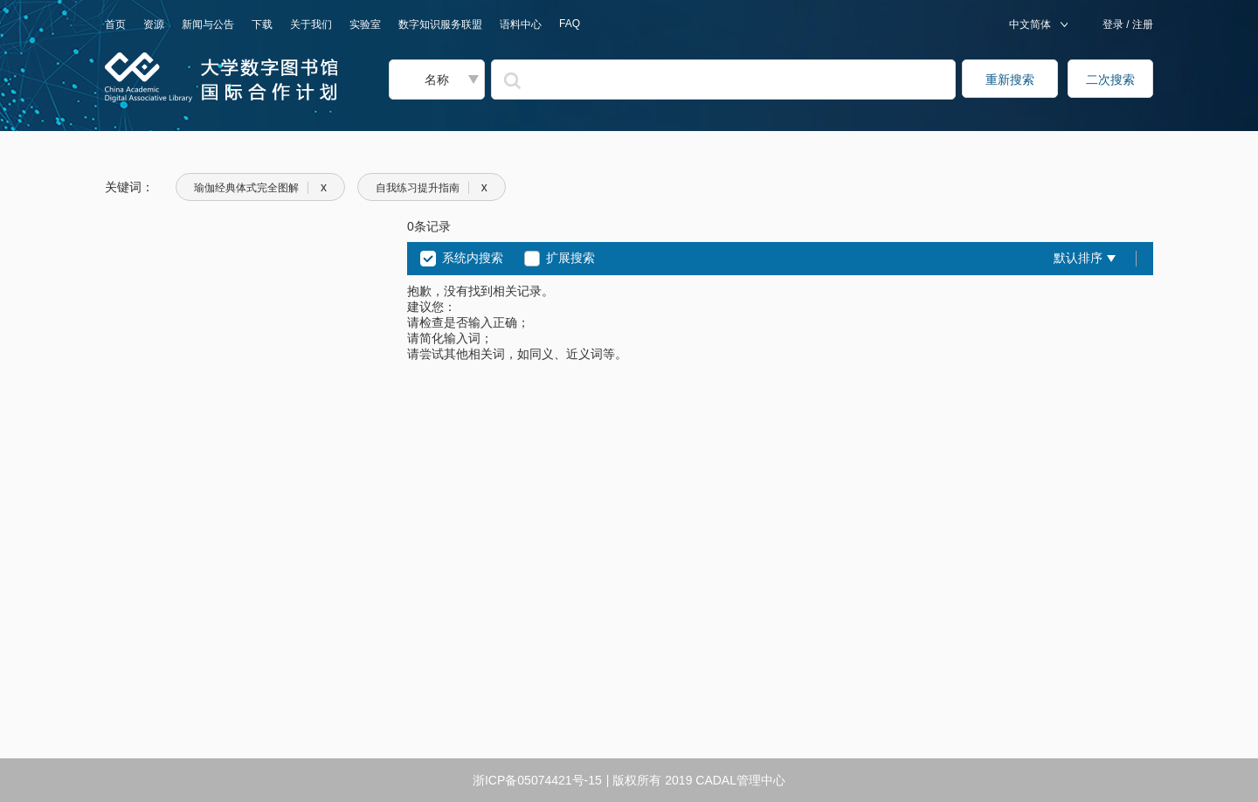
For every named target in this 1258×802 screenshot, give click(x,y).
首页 (115, 24)
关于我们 (311, 24)
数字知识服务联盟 (440, 24)
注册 (1141, 24)
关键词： (129, 187)
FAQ (569, 23)
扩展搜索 (570, 258)
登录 (1114, 24)
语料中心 (521, 24)
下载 (262, 24)
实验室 (365, 24)
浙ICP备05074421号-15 (537, 780)
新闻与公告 (208, 24)
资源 (153, 24)
